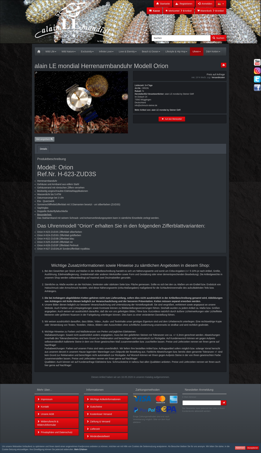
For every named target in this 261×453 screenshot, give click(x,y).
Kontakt (43, 406)
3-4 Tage (148, 85)
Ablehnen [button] (240, 448)
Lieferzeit (93, 429)
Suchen (218, 38)
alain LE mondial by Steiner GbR (166, 110)
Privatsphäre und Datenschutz (54, 432)
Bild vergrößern (44, 139)
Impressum (45, 399)
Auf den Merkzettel (172, 119)
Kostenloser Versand (99, 414)
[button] (220, 3)
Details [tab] (43, 149)
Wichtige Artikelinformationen (104, 399)
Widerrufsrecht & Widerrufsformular (47, 423)
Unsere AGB (45, 414)
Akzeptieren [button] (252, 448)
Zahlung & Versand (98, 421)
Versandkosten (218, 77)
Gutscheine (94, 406)
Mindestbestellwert (98, 436)
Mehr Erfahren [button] (80, 449)
